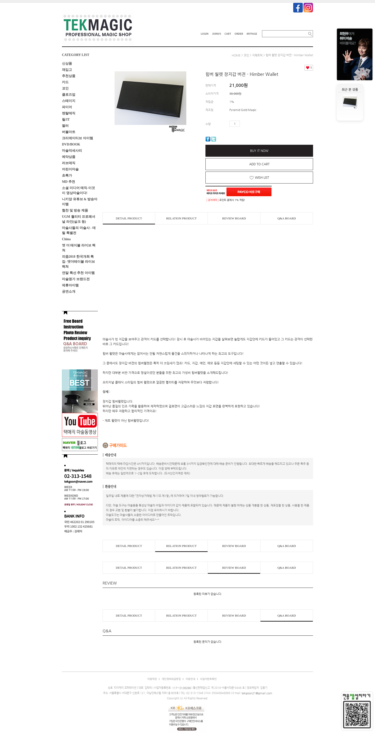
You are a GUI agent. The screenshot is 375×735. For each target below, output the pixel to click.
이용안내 (190, 679)
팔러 (65, 126)
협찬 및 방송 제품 (75, 210)
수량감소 (251, 124)
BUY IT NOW (259, 150)
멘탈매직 (68, 113)
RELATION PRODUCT (181, 218)
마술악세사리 (72, 150)
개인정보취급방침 (171, 679)
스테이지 (68, 101)
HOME (236, 55)
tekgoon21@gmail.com (257, 693)
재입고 (67, 70)
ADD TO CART (259, 164)
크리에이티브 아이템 (77, 138)
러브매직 (68, 163)
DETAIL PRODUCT (129, 218)
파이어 (67, 107)
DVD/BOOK (71, 144)
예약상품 (68, 157)
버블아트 (68, 132)
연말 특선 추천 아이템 (78, 273)
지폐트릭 (257, 55)
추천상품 (68, 76)
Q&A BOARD (286, 218)
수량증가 (244, 124)
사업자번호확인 (208, 679)
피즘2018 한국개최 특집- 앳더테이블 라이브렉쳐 (78, 261)
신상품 (67, 63)
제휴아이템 (70, 285)
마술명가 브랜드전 (76, 279)
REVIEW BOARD (234, 218)
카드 (65, 82)
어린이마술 (70, 169)
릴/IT (66, 119)
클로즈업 (68, 94)
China (66, 239)
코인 (65, 88)
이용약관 (152, 679)
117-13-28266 (181, 688)
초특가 (67, 175)
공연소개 (68, 291)
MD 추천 (68, 182)
